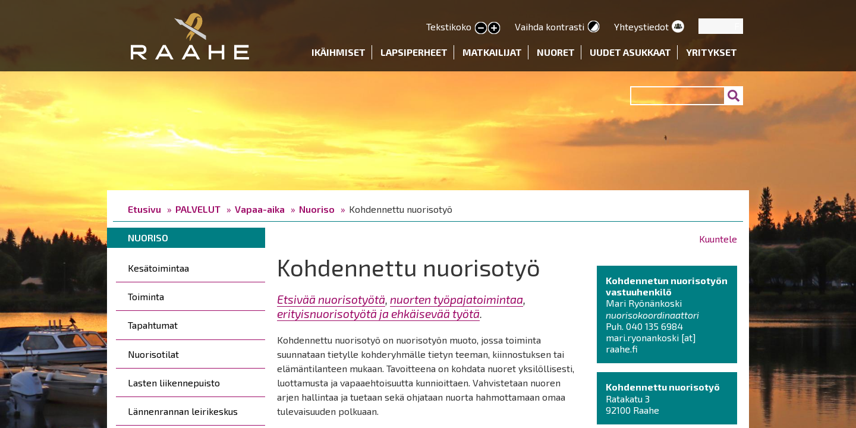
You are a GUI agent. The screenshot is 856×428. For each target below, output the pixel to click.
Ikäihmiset (338, 52)
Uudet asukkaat (630, 52)
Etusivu (144, 209)
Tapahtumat (153, 325)
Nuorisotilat (153, 354)
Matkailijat (492, 52)
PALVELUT (198, 209)
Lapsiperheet (414, 52)
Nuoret (556, 52)
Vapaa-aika (260, 209)
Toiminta (146, 296)
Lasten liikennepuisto (174, 382)
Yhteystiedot (641, 26)
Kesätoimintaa (158, 267)
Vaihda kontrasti (549, 26)
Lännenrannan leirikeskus (183, 411)
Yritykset (711, 52)
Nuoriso (317, 209)
